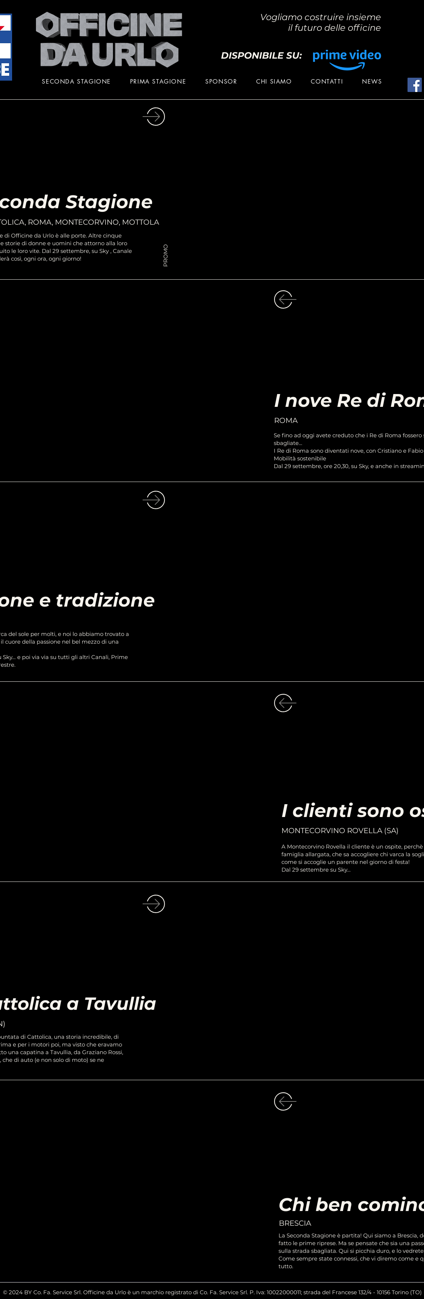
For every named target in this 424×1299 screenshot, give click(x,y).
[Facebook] (415, 85)
